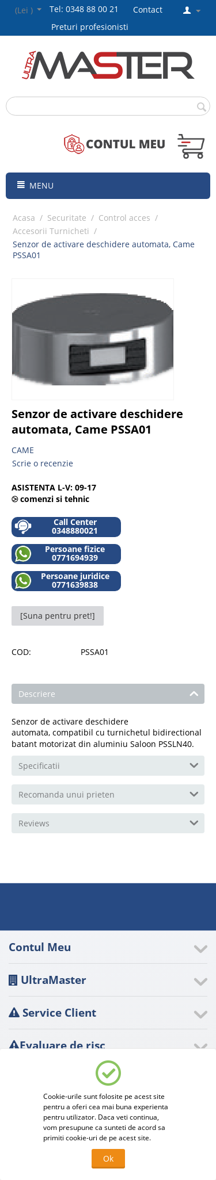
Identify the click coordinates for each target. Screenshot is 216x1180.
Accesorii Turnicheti (51, 230)
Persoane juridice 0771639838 (61, 580)
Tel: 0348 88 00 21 (84, 8)
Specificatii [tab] (108, 764)
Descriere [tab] (108, 693)
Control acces (124, 217)
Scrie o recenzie (42, 463)
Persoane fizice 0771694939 (59, 553)
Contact (147, 9)
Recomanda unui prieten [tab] (108, 793)
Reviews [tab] (108, 822)
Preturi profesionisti (92, 26)
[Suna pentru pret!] (57, 615)
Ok (108, 1158)
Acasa (24, 217)
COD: (21, 651)
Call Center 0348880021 (56, 526)
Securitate (66, 217)
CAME (23, 450)
